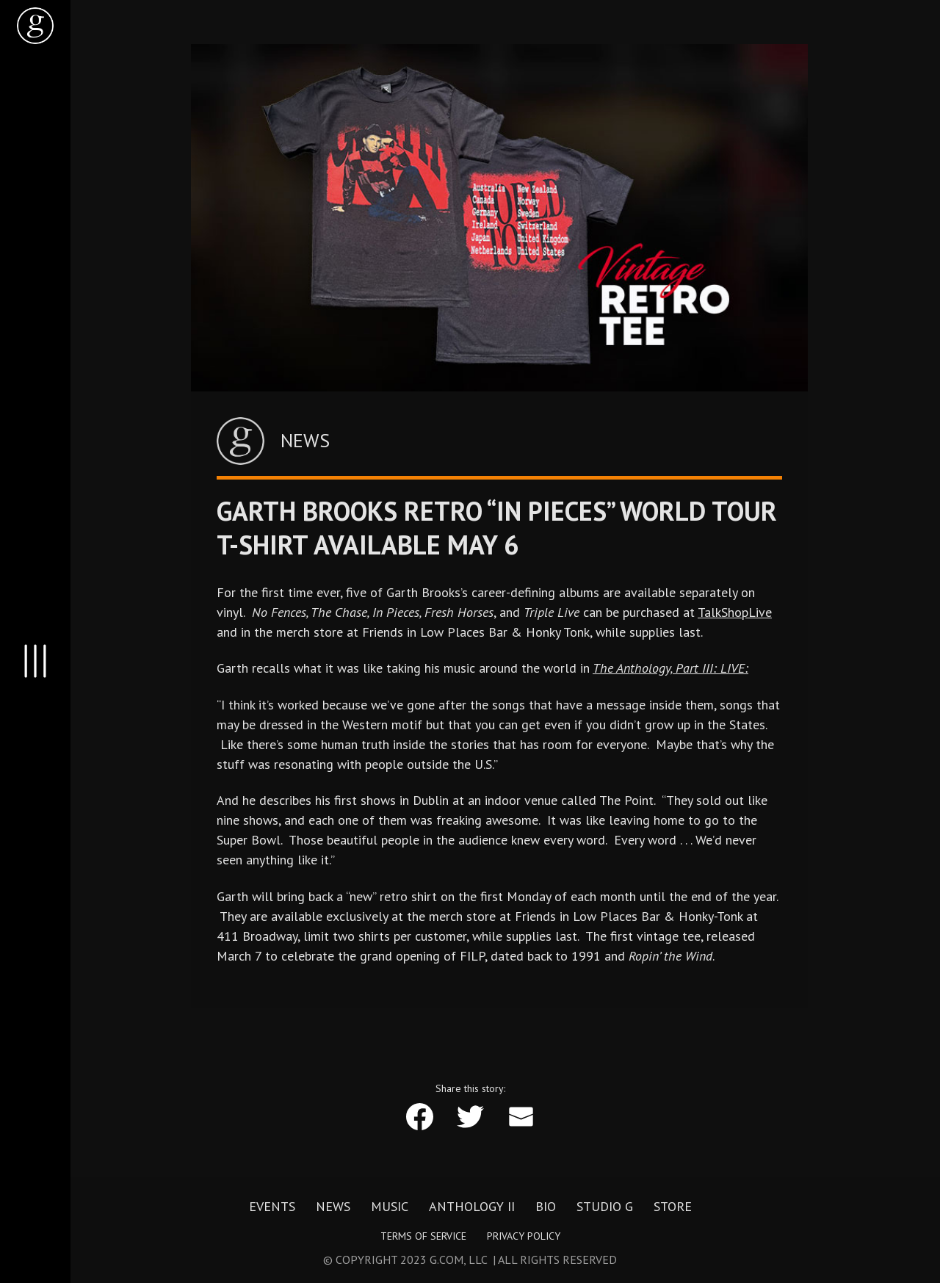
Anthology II (472, 1206)
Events (272, 1206)
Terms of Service (423, 1236)
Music (389, 1206)
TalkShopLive (735, 612)
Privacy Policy (523, 1236)
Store (673, 1206)
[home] (35, 25)
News (333, 1206)
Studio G (604, 1206)
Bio (545, 1206)
